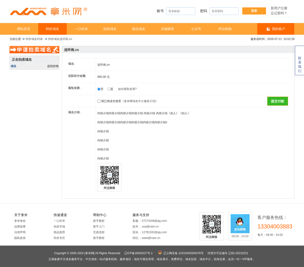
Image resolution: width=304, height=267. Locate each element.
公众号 (196, 29)
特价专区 (59, 238)
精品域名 (138, 29)
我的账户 (278, 29)
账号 (176, 11)
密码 (219, 11)
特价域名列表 (34, 39)
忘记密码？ (279, 13)
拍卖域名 (110, 29)
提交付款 (277, 101)
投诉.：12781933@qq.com (150, 232)
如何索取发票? (127, 89)
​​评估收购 (225, 29)
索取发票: (74, 88)
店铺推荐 (167, 29)
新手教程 (98, 220)
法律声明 (20, 232)
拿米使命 (20, 220)
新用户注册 (279, 8)
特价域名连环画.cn (60, 39)
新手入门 (98, 226)
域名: (71, 63)
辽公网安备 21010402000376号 (183, 253)
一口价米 (81, 29)
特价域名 (52, 29)
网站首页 (23, 29)
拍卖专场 (59, 226)
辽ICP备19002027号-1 (138, 253)
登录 (254, 11)
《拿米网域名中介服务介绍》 (139, 101)
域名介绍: (74, 112)
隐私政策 (20, 238)
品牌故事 (20, 226)
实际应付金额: (77, 76)
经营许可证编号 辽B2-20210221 (228, 253)
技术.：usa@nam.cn (146, 226)
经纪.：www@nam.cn (146, 238)
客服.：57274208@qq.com (150, 220)
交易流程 (98, 232)
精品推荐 (59, 232)
